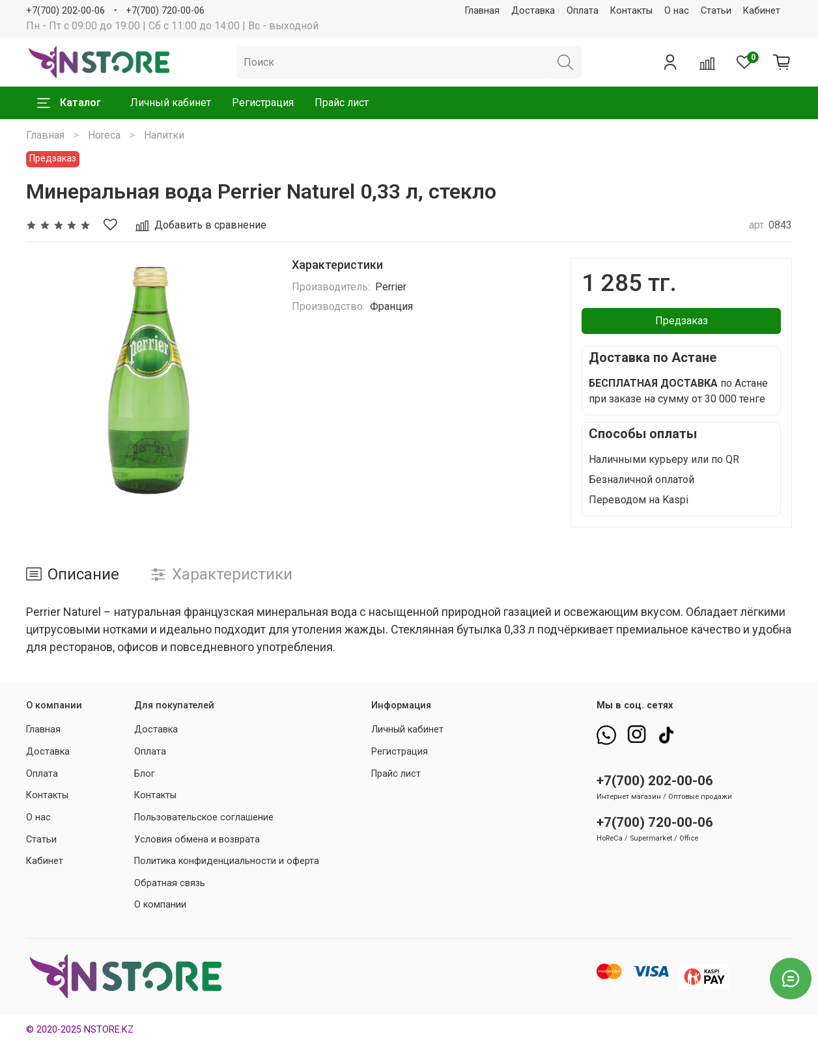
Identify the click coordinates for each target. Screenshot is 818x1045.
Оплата (583, 10)
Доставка (533, 10)
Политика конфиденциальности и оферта (226, 861)
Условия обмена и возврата (197, 839)
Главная (482, 10)
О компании (160, 904)
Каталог (69, 102)
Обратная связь (169, 883)
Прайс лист (342, 102)
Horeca (104, 135)
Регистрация (263, 102)
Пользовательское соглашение (204, 817)
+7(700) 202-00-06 (65, 10)
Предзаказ (681, 320)
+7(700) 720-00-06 (165, 10)
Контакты (631, 10)
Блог (144, 773)
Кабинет (761, 10)
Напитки (164, 135)
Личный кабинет (170, 102)
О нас (676, 10)
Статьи (716, 10)
